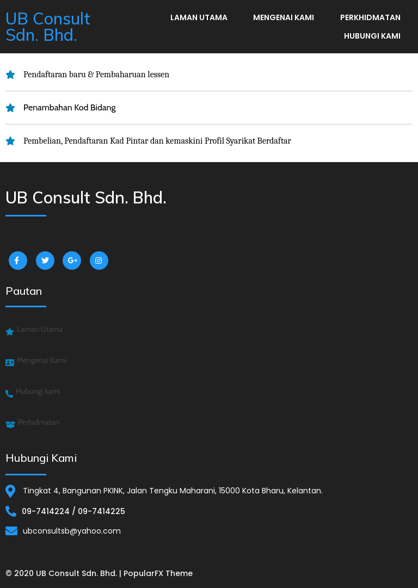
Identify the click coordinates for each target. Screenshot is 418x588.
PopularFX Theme (158, 573)
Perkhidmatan (370, 17)
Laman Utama (199, 17)
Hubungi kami (372, 35)
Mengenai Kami (283, 17)
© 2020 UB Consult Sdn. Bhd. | (64, 573)
